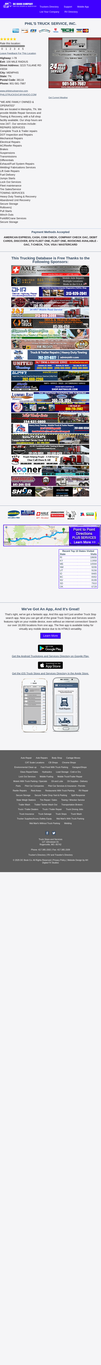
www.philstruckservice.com (14, 91)
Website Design (74, 860)
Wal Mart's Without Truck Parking (44, 823)
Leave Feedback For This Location (18, 53)
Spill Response (78, 795)
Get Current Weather (58, 97)
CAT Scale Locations (34, 762)
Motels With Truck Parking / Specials (30, 781)
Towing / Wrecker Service (73, 800)
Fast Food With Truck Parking (54, 767)
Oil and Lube (57, 781)
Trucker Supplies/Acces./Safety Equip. (34, 819)
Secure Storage (23, 795)
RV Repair (83, 791)
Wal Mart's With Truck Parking (70, 819)
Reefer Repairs (20, 791)
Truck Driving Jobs (74, 809)
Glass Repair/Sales (29, 772)
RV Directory (71, 12)
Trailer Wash (24, 805)
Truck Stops (61, 814)
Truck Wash (76, 814)
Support (68, 6)
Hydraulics (47, 772)
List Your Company (49, 12)
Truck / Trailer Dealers (28, 809)
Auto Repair (26, 758)
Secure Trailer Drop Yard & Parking (51, 795)
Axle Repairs (42, 758)
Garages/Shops (79, 767)
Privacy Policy (59, 860)
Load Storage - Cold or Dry (68, 772)
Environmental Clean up (25, 767)
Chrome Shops (69, 762)
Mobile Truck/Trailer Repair (69, 776)
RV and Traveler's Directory (60, 855)
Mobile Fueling (46, 776)
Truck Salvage (44, 814)
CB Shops (53, 762)
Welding (68, 823)
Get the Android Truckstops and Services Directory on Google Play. (50, 656)
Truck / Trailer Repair (52, 809)
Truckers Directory (49, 6)
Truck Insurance (26, 814)
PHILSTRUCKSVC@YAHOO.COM (18, 94)
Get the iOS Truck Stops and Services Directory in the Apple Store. (50, 673)
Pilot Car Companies (34, 786)
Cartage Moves (73, 758)
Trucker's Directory (37, 855)
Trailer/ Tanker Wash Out (45, 805)
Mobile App (83, 6)
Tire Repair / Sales (48, 800)
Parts (18, 786)
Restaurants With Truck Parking (59, 791)
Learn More (50, 635)
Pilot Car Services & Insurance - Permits (66, 786)
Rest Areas (36, 791)
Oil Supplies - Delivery (77, 781)
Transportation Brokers (71, 805)
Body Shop (57, 758)
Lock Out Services (27, 776)
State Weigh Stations (26, 800)
